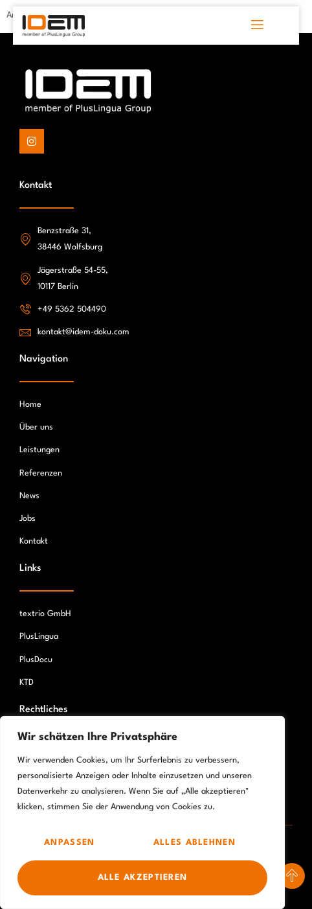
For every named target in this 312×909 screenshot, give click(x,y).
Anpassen (69, 842)
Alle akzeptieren (143, 877)
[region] (142, 812)
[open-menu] (257, 25)
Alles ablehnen (194, 842)
